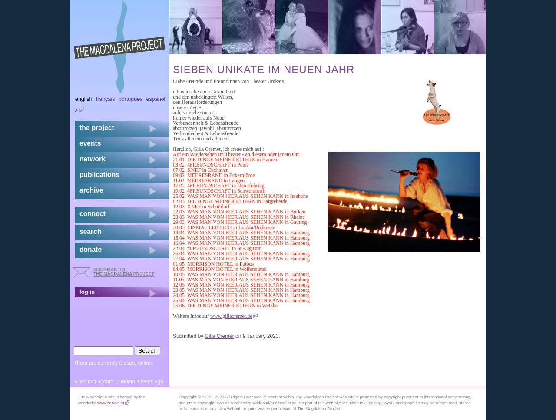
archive (91, 190)
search (90, 231)
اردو (79, 109)
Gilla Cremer (219, 336)
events (90, 143)
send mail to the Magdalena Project (123, 272)
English (84, 99)
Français (105, 99)
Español (155, 99)
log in (87, 292)
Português (130, 99)
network (92, 159)
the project (96, 127)
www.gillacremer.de (234, 316)
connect (92, 213)
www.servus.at (113, 402)
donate (90, 249)
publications (99, 174)
